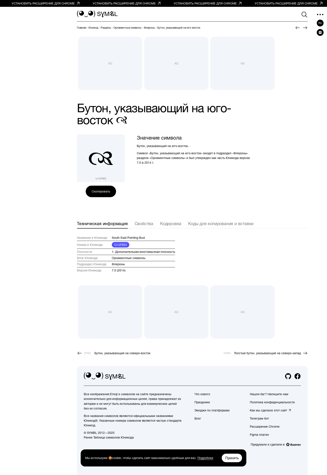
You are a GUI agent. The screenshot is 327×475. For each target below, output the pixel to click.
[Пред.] (297, 27)
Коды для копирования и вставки (220, 223)
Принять (232, 458)
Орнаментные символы (128, 258)
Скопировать (101, 191)
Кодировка (170, 223)
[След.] (305, 27)
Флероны (118, 264)
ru (320, 23)
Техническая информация (102, 223)
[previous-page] (81, 28)
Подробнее (205, 458)
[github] (288, 376)
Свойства (144, 223)
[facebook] (297, 376)
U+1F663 (120, 244)
